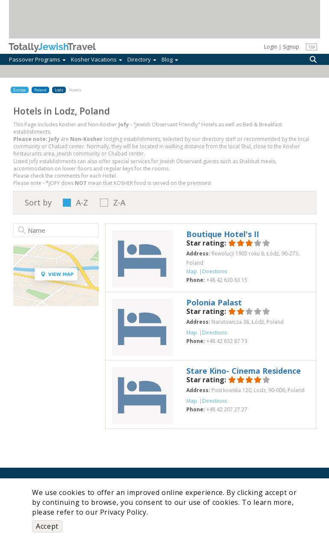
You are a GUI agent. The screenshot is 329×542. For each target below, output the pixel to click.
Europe (19, 90)
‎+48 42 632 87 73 (226, 341)
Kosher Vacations (96, 59)
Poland (40, 90)
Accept (47, 526)
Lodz (59, 90)
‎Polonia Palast (214, 302)
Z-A (119, 203)
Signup (291, 46)
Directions (214, 271)
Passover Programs (37, 59)
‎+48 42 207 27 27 (226, 409)
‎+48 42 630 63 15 (226, 280)
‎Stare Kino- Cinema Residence (243, 371)
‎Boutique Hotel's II (222, 234)
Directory (141, 59)
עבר (311, 47)
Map (191, 271)
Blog (170, 59)
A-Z (82, 203)
